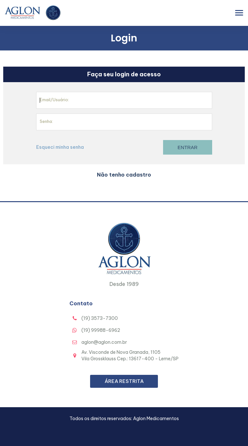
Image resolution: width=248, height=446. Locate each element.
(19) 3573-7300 (99, 318)
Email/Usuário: (54, 99)
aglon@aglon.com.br (104, 342)
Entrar (188, 147)
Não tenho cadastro (124, 174)
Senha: (46, 121)
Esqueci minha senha (60, 147)
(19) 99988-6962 (100, 330)
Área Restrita (124, 381)
